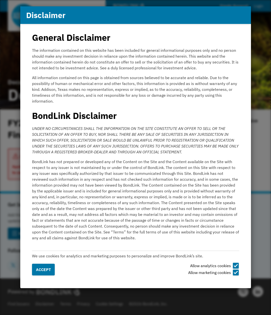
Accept (43, 269)
